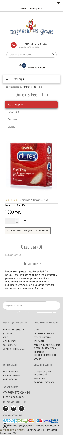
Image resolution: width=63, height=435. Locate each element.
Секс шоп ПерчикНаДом (12, 429)
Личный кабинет (11, 371)
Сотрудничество (42, 337)
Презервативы (16, 87)
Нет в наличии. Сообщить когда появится (27, 230)
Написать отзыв (40, 200)
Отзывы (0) (13, 112)
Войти (23, 8)
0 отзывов (24, 200)
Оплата (11, 126)
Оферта (37, 359)
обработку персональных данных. (46, 312)
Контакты (39, 341)
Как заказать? (10, 345)
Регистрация (36, 8)
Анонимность (10, 341)
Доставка (12, 119)
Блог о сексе (40, 378)
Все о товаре (15, 104)
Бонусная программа (14, 349)
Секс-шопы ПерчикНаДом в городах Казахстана (47, 346)
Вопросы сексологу (44, 382)
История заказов (11, 375)
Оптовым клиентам (44, 333)
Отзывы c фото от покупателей (43, 373)
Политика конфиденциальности (45, 353)
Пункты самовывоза (13, 329)
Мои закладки (10, 379)
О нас (37, 329)
